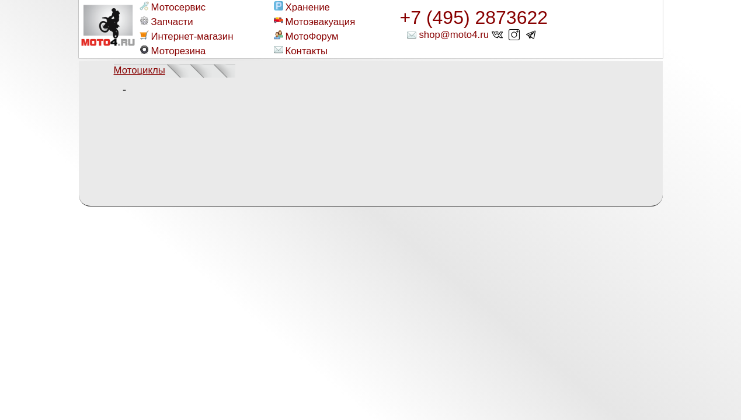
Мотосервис (173, 7)
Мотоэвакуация (315, 21)
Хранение (302, 7)
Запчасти (166, 21)
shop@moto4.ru (454, 34)
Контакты (301, 51)
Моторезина (173, 51)
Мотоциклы (139, 70)
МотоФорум (306, 36)
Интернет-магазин (187, 36)
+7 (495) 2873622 (474, 17)
